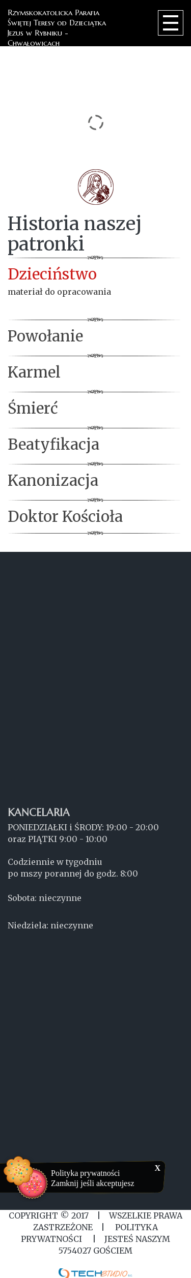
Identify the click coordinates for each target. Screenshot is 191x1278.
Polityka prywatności (85, 1173)
